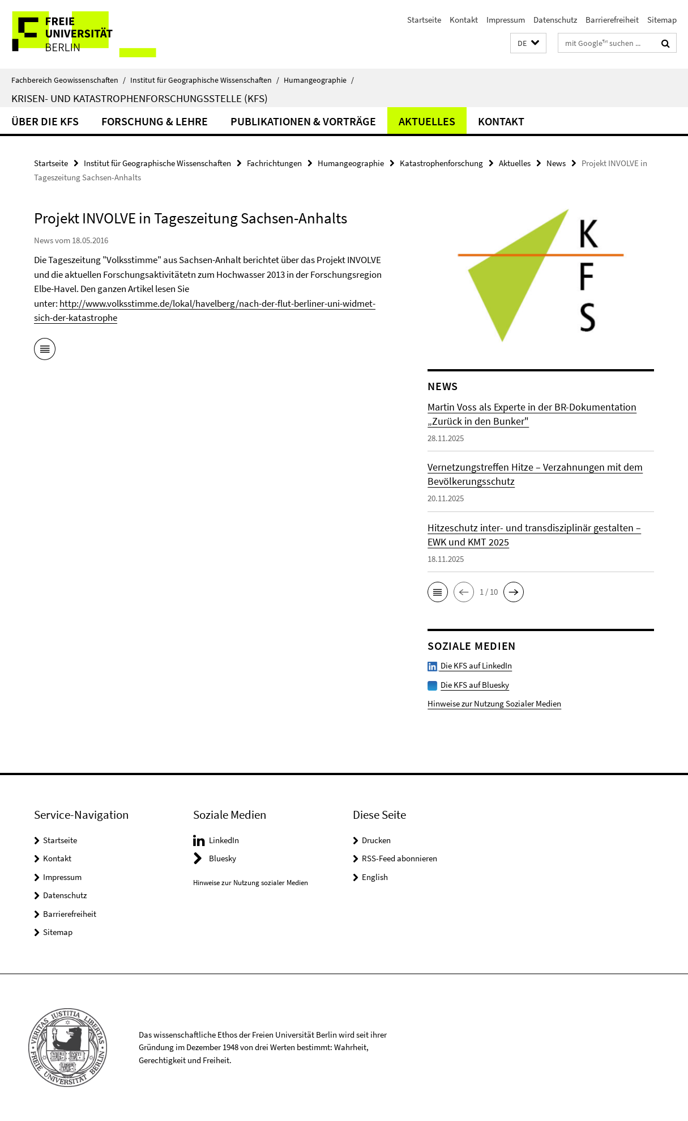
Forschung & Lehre (154, 121)
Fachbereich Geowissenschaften (68, 80)
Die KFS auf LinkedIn (470, 665)
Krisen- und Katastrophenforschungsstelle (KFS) (139, 98)
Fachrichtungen (274, 163)
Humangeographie (319, 80)
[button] (528, 43)
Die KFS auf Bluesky (475, 684)
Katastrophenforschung (441, 163)
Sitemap (662, 19)
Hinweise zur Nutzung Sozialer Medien (494, 703)
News (556, 163)
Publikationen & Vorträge (303, 121)
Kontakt (464, 19)
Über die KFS (45, 121)
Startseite (424, 19)
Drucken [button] (376, 840)
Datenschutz (555, 19)
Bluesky (222, 858)
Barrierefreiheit (612, 19)
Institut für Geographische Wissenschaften (204, 80)
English (375, 877)
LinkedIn (224, 840)
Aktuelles (427, 121)
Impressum (505, 19)
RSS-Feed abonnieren (399, 858)
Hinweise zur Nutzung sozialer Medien (250, 882)
